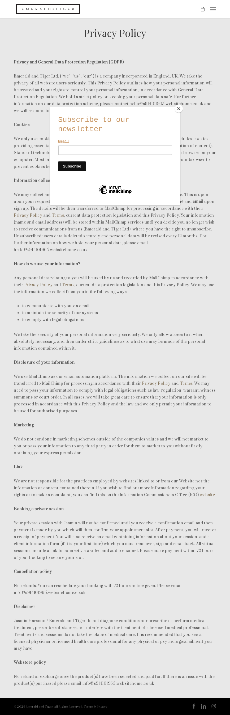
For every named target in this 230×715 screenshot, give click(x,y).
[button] (213, 9)
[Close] (179, 109)
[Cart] (203, 9)
